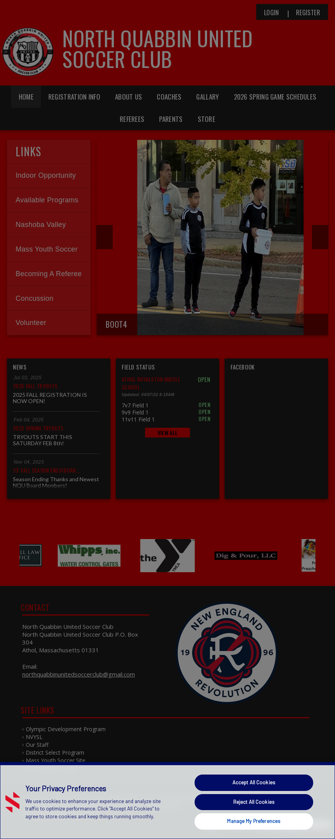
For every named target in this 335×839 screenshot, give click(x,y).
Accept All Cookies (253, 782)
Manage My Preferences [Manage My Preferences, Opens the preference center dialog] (253, 821)
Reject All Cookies (254, 802)
